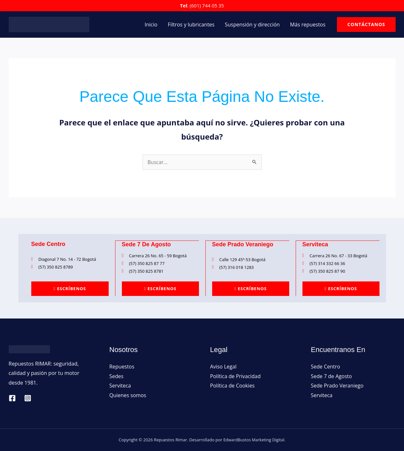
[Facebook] (12, 397)
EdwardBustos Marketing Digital (254, 439)
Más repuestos (308, 24)
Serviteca (120, 385)
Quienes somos (127, 394)
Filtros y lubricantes (191, 24)
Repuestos (121, 366)
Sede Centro (325, 366)
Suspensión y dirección (252, 24)
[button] (366, 24)
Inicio (151, 24)
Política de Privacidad (235, 375)
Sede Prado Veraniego (337, 385)
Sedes (116, 375)
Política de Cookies (232, 385)
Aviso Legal (223, 366)
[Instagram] (27, 397)
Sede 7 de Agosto (331, 375)
